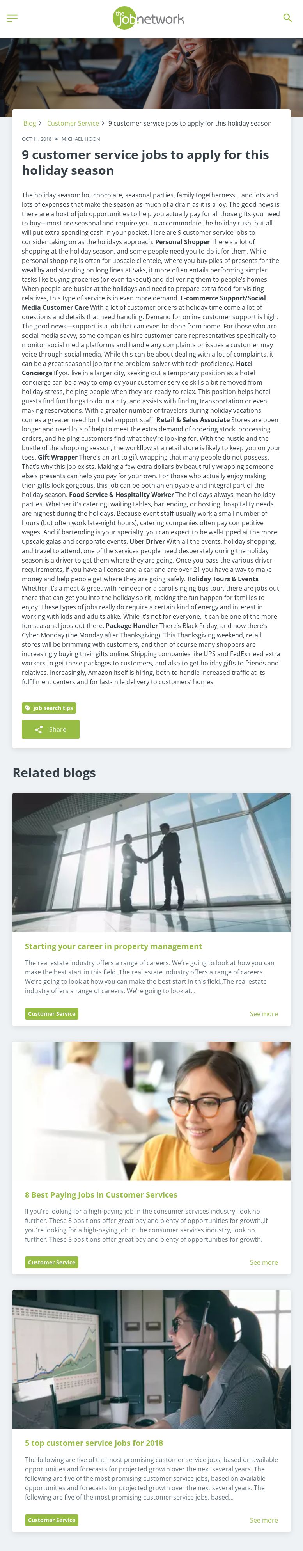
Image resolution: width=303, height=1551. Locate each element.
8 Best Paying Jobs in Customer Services (101, 1194)
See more (264, 1014)
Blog (29, 123)
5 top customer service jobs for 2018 (94, 1442)
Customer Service (73, 123)
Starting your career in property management (113, 946)
